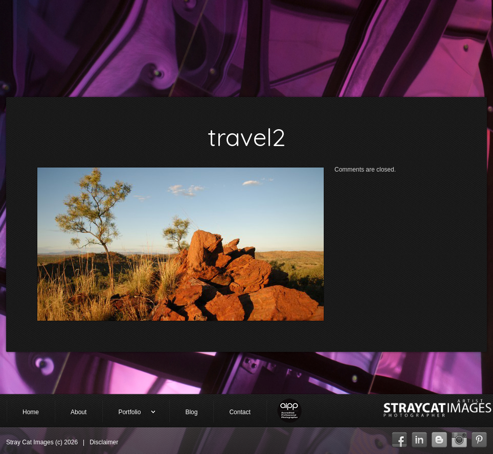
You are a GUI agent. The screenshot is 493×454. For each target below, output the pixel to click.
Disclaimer (103, 442)
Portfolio (129, 413)
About (78, 412)
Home (31, 412)
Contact (239, 412)
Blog (191, 412)
